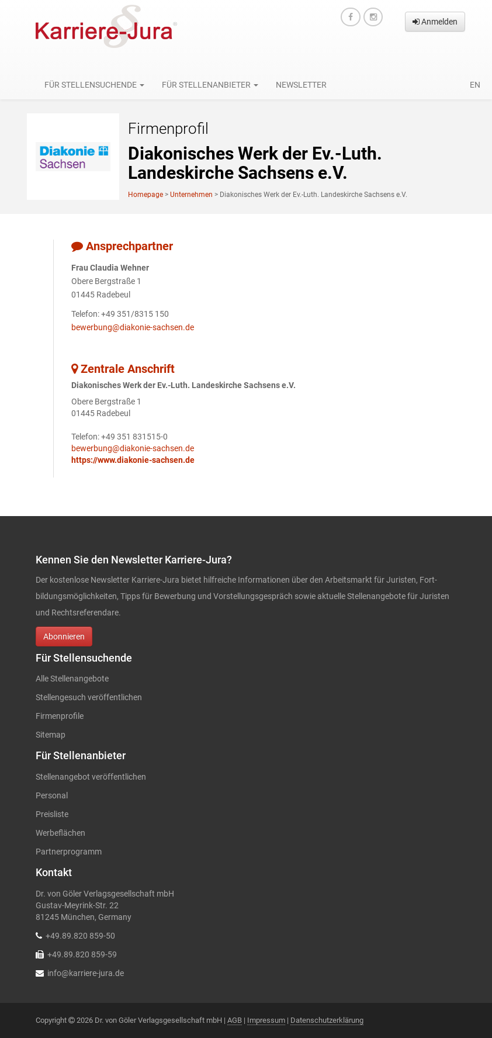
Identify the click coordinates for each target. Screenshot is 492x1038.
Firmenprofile (60, 716)
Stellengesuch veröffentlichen (89, 697)
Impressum (266, 1020)
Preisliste (52, 814)
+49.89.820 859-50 (80, 935)
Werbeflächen (60, 833)
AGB (234, 1020)
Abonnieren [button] (64, 636)
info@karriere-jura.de (85, 973)
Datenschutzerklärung (326, 1020)
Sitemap (50, 734)
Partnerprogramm (69, 851)
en (475, 84)
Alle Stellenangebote (72, 678)
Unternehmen (191, 195)
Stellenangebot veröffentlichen (91, 776)
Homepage (145, 195)
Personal (52, 795)
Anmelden (435, 21)
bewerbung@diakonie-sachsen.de (132, 327)
